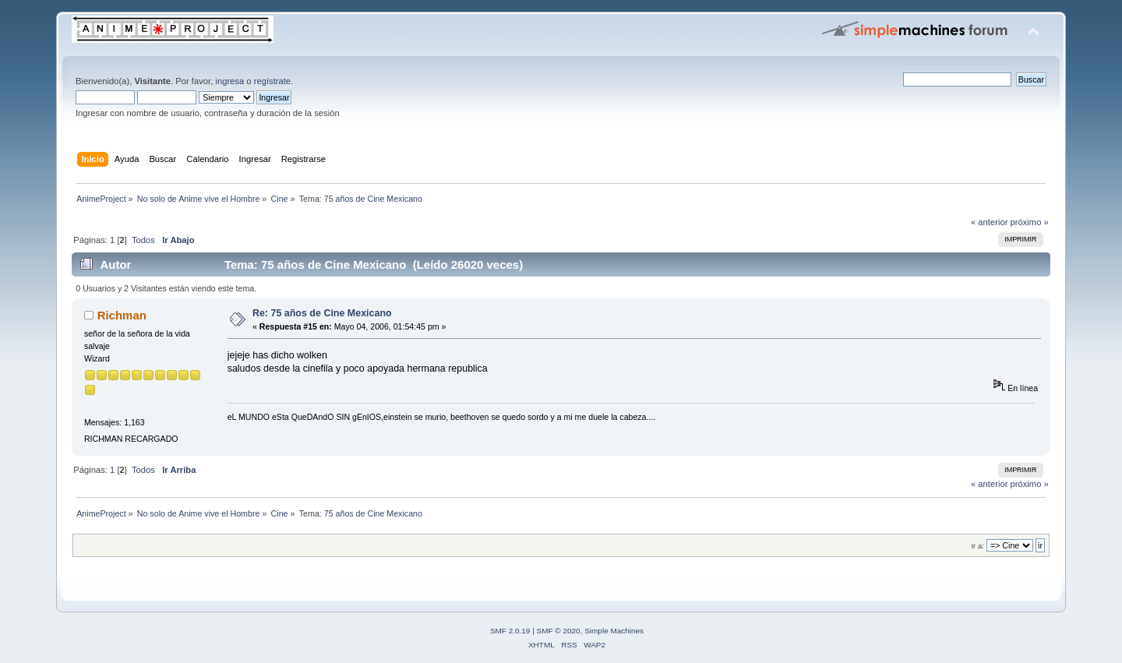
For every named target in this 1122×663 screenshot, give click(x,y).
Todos (143, 240)
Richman (121, 315)
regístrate (272, 81)
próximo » (1030, 222)
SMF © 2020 (558, 630)
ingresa (229, 81)
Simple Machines (614, 630)
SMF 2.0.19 (510, 630)
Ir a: (977, 545)
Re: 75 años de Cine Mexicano (322, 313)
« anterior (989, 222)
